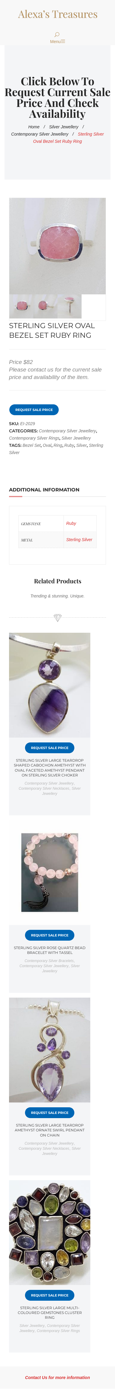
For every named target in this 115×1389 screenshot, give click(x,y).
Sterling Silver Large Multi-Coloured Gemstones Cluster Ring (50, 1313)
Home (33, 126)
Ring (58, 445)
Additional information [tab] (44, 490)
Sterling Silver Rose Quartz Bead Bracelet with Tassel (49, 950)
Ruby (71, 523)
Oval (47, 445)
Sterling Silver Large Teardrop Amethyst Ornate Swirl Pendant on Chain (50, 1130)
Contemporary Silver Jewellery (39, 134)
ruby (69, 445)
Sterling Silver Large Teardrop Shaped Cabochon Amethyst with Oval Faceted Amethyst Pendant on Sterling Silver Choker (50, 767)
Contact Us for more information (57, 1377)
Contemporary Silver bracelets (49, 961)
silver (81, 445)
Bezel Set (32, 445)
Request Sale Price (34, 410)
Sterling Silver (79, 539)
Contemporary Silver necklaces (44, 788)
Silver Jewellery (63, 126)
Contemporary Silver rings (34, 438)
